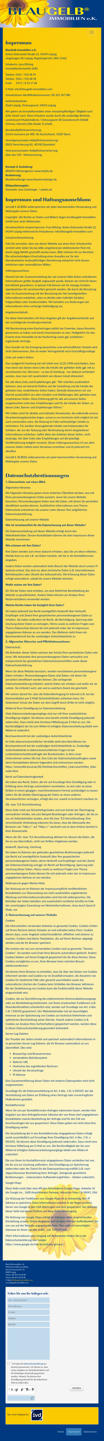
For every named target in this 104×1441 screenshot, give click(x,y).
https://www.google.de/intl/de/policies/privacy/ (35, 1244)
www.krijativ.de (43, 171)
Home (61, 1431)
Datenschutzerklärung (33, 1363)
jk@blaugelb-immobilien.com (22, 1280)
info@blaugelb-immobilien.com (33, 89)
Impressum (74, 1431)
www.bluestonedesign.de (41, 179)
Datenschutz (90, 1431)
